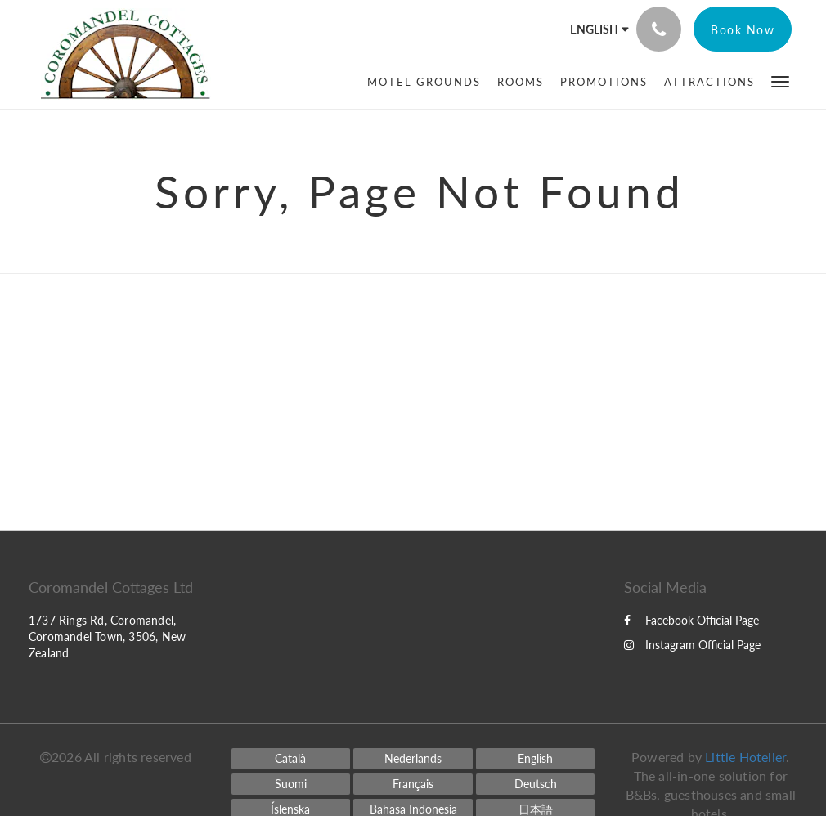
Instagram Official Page (692, 645)
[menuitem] (424, 82)
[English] (535, 758)
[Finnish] (291, 784)
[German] (535, 784)
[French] (413, 784)
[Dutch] (413, 758)
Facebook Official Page (691, 620)
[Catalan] (291, 758)
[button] (780, 80)
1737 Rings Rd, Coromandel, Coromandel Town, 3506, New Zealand (107, 636)
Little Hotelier (745, 756)
